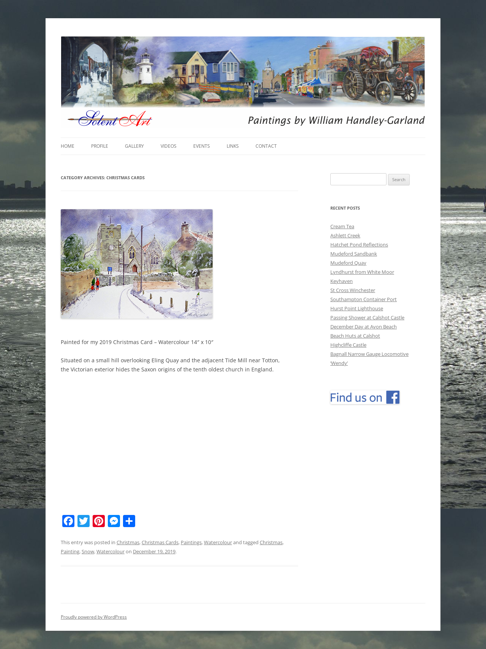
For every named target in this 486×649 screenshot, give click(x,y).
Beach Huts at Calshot (355, 335)
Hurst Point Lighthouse (356, 308)
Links (233, 146)
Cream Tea (342, 226)
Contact (266, 146)
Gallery (134, 146)
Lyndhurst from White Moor (362, 271)
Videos (169, 146)
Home (67, 146)
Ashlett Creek (345, 235)
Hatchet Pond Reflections (359, 244)
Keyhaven (341, 281)
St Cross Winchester (352, 290)
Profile (99, 146)
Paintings (191, 542)
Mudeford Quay (348, 262)
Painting (70, 551)
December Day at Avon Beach (363, 326)
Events (201, 146)
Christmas (128, 542)
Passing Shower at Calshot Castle (367, 317)
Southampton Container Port (363, 299)
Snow (88, 551)
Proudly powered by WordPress (94, 617)
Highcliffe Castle (348, 344)
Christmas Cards (160, 542)
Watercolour (218, 542)
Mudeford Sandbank (353, 253)
